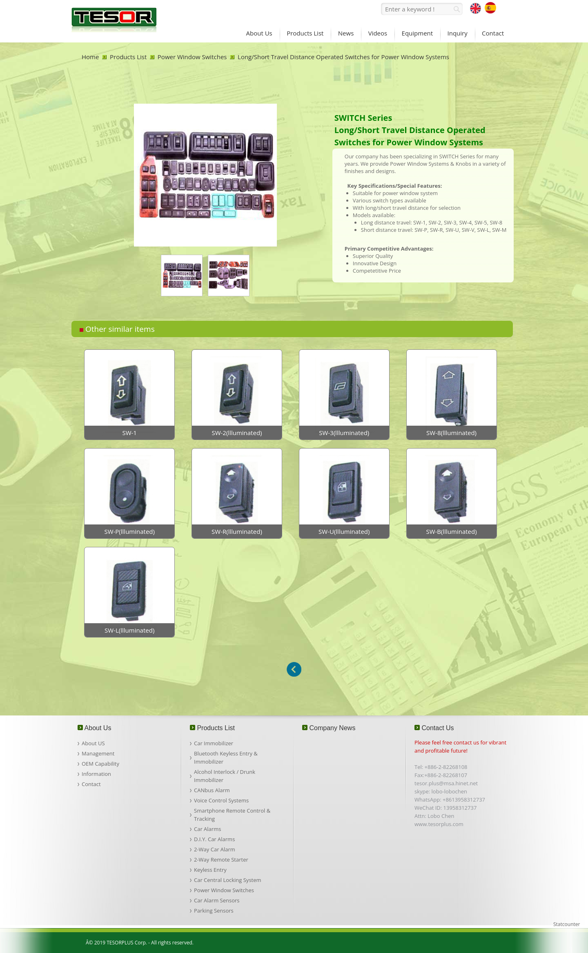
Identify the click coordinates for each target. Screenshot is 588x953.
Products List (128, 57)
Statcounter (566, 924)
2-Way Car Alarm (214, 849)
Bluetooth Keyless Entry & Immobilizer (226, 757)
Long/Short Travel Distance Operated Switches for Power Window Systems (343, 57)
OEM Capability (100, 763)
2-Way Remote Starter (221, 859)
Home (90, 57)
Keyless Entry (210, 869)
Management (98, 753)
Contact (91, 784)
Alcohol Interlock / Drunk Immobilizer (224, 776)
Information (96, 774)
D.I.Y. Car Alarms (214, 839)
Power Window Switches (192, 57)
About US (93, 743)
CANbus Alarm (212, 790)
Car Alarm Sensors (216, 900)
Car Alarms (207, 829)
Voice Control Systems (221, 800)
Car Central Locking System (227, 880)
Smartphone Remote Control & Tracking (232, 814)
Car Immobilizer (213, 743)
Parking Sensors (214, 910)
